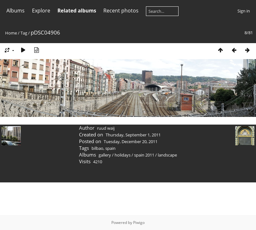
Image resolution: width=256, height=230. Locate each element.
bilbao (97, 148)
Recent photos (121, 10)
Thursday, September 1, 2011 (133, 135)
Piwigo (139, 222)
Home (11, 33)
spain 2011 (144, 155)
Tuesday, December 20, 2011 (130, 141)
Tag (23, 33)
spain (110, 148)
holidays (123, 155)
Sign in (243, 11)
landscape (167, 155)
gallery (105, 155)
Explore (41, 10)
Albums (15, 10)
